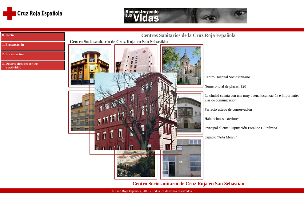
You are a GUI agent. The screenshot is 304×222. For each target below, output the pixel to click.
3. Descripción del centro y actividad (20, 65)
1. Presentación (13, 44)
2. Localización (13, 54)
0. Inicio (8, 35)
